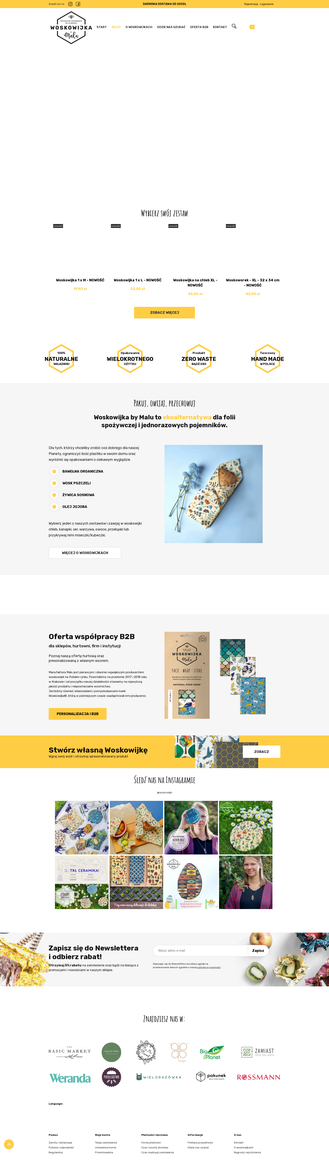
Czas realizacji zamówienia (157, 1152)
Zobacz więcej (164, 312)
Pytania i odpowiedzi (61, 1147)
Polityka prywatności (200, 1142)
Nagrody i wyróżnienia (247, 1152)
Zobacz (261, 752)
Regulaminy (56, 1152)
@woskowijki (164, 792)
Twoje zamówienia (106, 1142)
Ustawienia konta (105, 1147)
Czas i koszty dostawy (154, 1147)
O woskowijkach (243, 1147)
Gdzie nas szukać (198, 1147)
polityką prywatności (209, 967)
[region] (164, 114)
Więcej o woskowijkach (85, 553)
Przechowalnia (104, 1152)
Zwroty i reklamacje (60, 1142)
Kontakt (238, 1142)
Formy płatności (151, 1142)
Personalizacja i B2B (78, 714)
